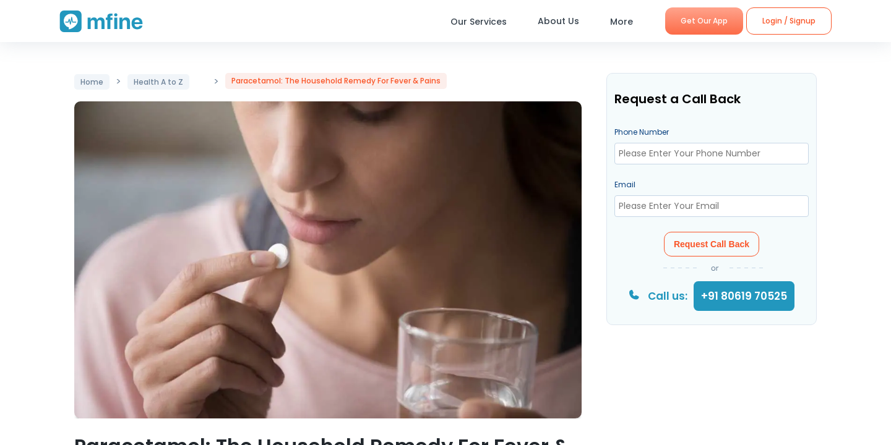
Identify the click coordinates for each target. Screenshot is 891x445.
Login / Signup (789, 20)
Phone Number (641, 132)
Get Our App (704, 20)
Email (624, 184)
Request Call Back (711, 244)
